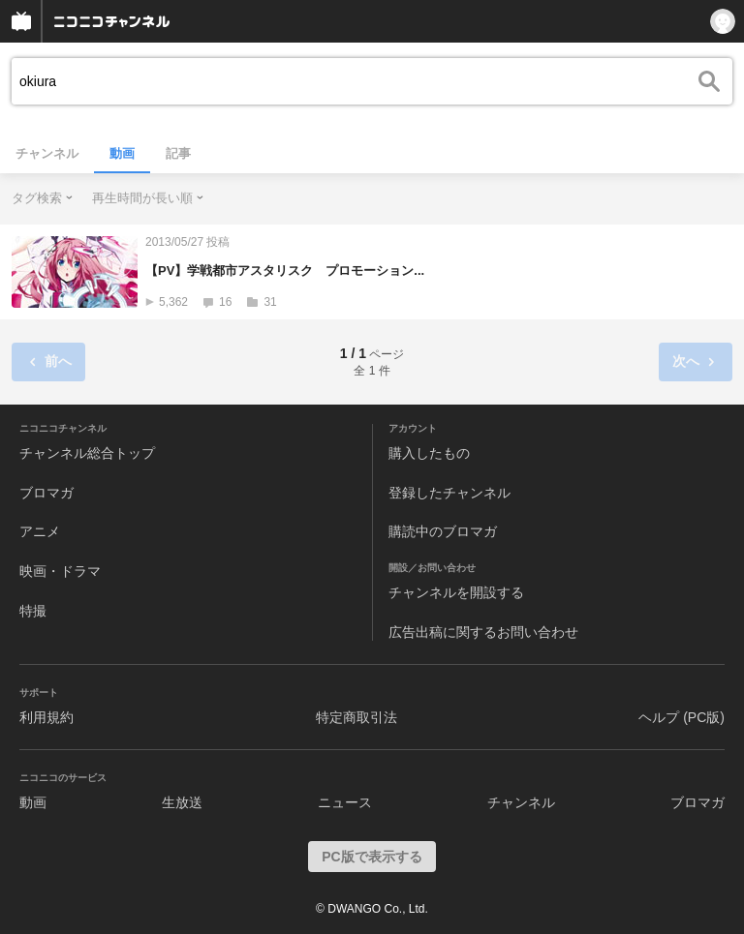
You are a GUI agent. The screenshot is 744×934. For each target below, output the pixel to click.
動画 (122, 153)
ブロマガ (46, 492)
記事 (178, 153)
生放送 (182, 802)
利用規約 (46, 717)
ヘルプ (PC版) (681, 717)
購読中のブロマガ (442, 531)
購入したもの (429, 453)
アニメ (39, 531)
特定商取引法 (356, 717)
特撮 (32, 610)
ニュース (345, 802)
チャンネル (47, 153)
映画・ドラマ (60, 571)
